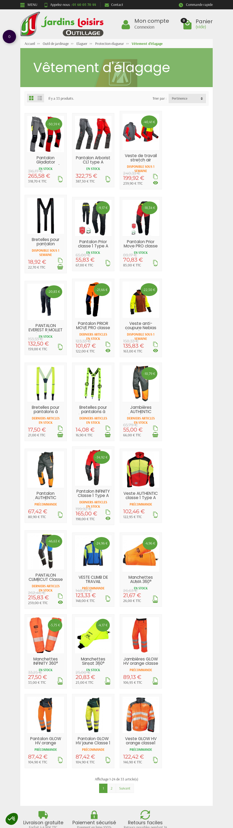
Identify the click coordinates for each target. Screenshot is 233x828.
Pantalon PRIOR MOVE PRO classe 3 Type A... (187, 243)
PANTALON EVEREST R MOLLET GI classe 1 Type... (140, 245)
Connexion (144, 27)
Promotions (81, 712)
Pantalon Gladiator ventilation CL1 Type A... (45, 164)
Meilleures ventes (86, 725)
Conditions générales (40, 732)
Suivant (124, 619)
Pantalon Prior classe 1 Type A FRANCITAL (45, 245)
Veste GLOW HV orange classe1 (187, 571)
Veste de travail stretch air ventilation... (140, 160)
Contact (114, 4)
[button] (11, 819)
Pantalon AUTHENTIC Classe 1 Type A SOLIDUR (45, 415)
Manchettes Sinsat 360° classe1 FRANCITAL (187, 496)
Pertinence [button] (179, 98)
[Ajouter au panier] (202, 183)
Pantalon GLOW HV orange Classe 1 (92, 574)
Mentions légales (130, 712)
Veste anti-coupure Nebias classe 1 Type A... (45, 327)
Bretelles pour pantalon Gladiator (187, 160)
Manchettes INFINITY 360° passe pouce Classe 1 (140, 496)
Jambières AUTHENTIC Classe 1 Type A (187, 327)
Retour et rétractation (116, 761)
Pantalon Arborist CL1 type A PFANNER (93, 162)
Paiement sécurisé (38, 725)
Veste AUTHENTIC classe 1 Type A (140, 410)
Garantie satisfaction (41, 718)
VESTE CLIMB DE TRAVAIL (45, 492)
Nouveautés (82, 718)
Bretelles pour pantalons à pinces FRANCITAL (140, 327)
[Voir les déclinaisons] (155, 182)
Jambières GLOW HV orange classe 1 (45, 574)
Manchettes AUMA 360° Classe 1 (93, 494)
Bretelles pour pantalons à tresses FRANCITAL (93, 329)
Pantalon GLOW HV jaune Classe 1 (140, 571)
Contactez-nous (130, 725)
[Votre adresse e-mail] (118, 786)
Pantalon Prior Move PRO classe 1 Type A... (93, 245)
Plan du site (126, 718)
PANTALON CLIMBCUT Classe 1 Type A (187, 411)
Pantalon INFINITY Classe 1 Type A (93, 408)
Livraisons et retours (40, 712)
